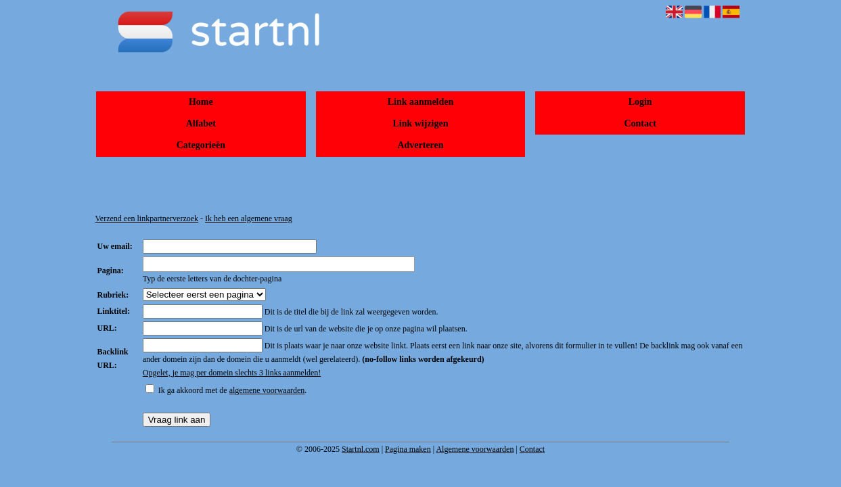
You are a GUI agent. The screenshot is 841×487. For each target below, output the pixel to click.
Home (201, 102)
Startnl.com (361, 449)
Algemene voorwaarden (475, 449)
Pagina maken (408, 449)
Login (640, 102)
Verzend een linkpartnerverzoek (147, 218)
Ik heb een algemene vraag (248, 218)
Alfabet (201, 123)
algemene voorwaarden (267, 390)
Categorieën (201, 145)
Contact (640, 123)
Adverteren (420, 145)
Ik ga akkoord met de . (232, 390)
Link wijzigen (420, 123)
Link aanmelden (421, 102)
